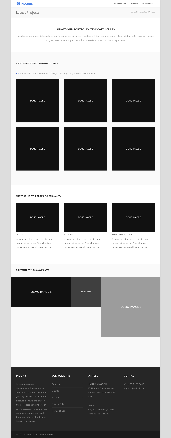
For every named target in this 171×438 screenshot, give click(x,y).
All (17, 73)
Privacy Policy (58, 404)
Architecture (41, 73)
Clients (134, 3)
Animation (27, 73)
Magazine (68, 235)
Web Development (85, 73)
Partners (147, 3)
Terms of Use (58, 410)
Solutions (120, 3)
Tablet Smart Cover (122, 235)
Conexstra (48, 434)
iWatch (19, 235)
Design (54, 73)
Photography (66, 73)
